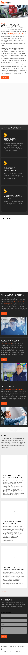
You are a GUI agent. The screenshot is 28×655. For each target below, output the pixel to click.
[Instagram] (12, 646)
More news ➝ (5, 591)
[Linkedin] (4, 649)
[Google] (4, 646)
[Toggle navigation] (25, 2)
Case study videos (6, 343)
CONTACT (5, 77)
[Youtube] (21, 646)
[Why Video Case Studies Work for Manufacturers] (14, 556)
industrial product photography (14, 389)
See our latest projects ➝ (8, 288)
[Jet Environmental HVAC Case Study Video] (14, 511)
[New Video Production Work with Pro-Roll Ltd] (14, 465)
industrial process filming (15, 33)
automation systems (19, 301)
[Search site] (21, 2)
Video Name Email (6, 612)
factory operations (9, 303)
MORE (4, 313)
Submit (4, 636)
